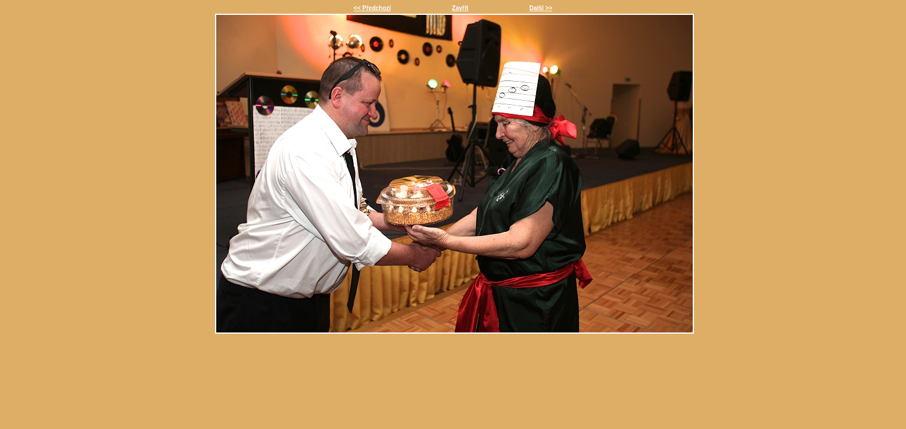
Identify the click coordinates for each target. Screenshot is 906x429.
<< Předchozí (372, 8)
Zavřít (460, 8)
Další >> (541, 8)
